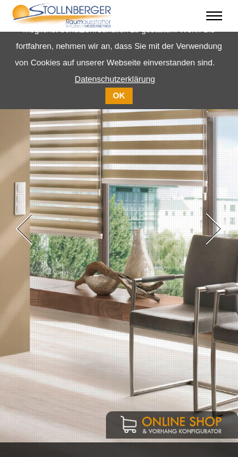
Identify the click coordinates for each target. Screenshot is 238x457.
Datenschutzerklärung (115, 79)
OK (119, 95)
